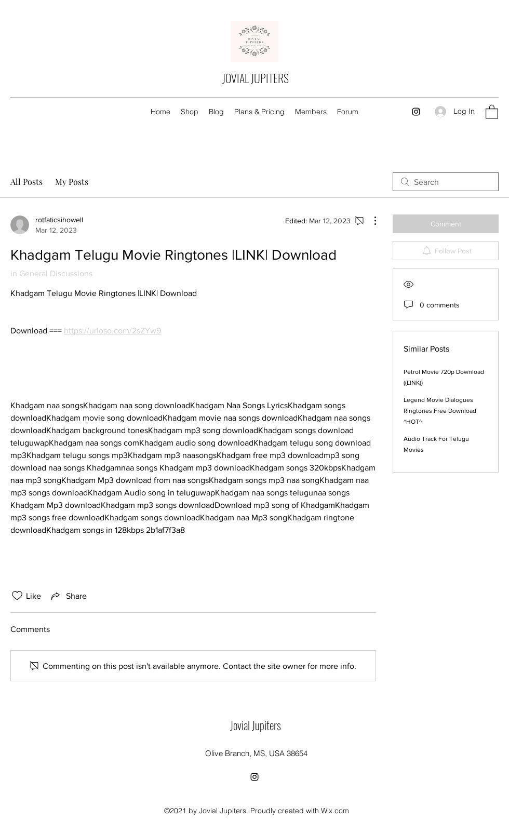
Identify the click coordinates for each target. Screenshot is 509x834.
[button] (492, 111)
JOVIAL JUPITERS (255, 78)
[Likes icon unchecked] (17, 595)
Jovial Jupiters (255, 725)
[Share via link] (68, 595)
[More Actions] (370, 220)
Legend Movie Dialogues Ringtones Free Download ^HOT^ (440, 410)
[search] (446, 181)
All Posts (26, 181)
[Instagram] (416, 111)
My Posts (71, 181)
